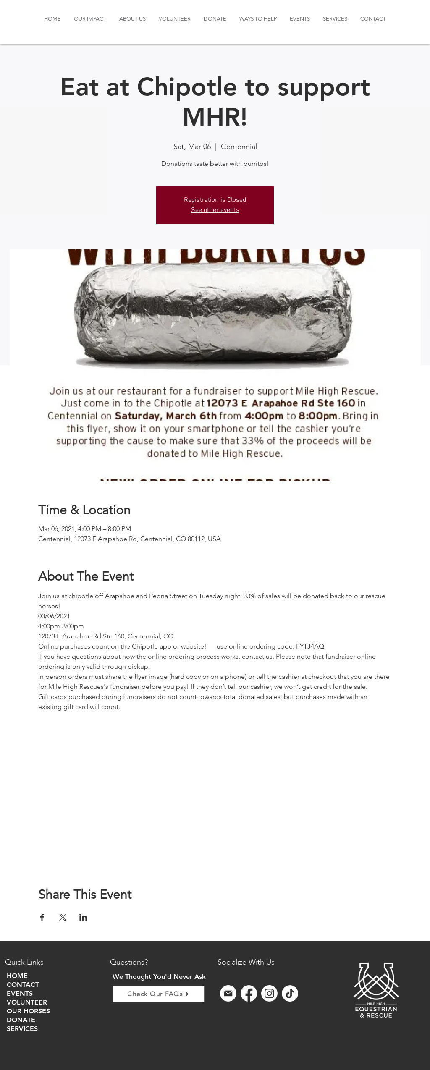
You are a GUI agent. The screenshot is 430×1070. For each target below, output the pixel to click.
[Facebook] (249, 993)
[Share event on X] (63, 917)
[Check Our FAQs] (159, 994)
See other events (215, 210)
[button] (132, 18)
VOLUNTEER (27, 1002)
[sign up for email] (228, 993)
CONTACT (23, 985)
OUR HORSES (28, 1011)
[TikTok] (290, 993)
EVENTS (20, 993)
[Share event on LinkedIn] (83, 917)
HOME (17, 976)
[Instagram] (269, 993)
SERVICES (22, 1029)
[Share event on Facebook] (42, 917)
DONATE (21, 1020)
